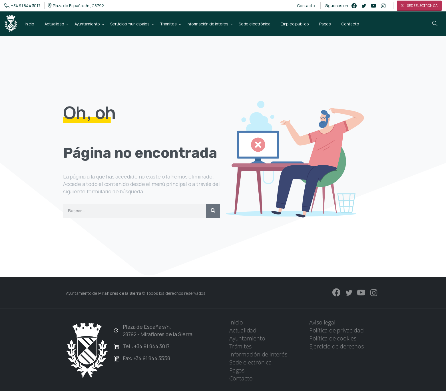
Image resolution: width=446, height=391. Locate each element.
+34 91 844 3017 (22, 5)
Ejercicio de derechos (336, 346)
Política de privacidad (336, 330)
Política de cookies (332, 338)
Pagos (236, 370)
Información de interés (258, 354)
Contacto (306, 5)
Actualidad (242, 330)
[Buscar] (213, 211)
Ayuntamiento (247, 338)
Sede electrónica (250, 362)
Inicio (236, 322)
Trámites (240, 346)
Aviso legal (322, 322)
